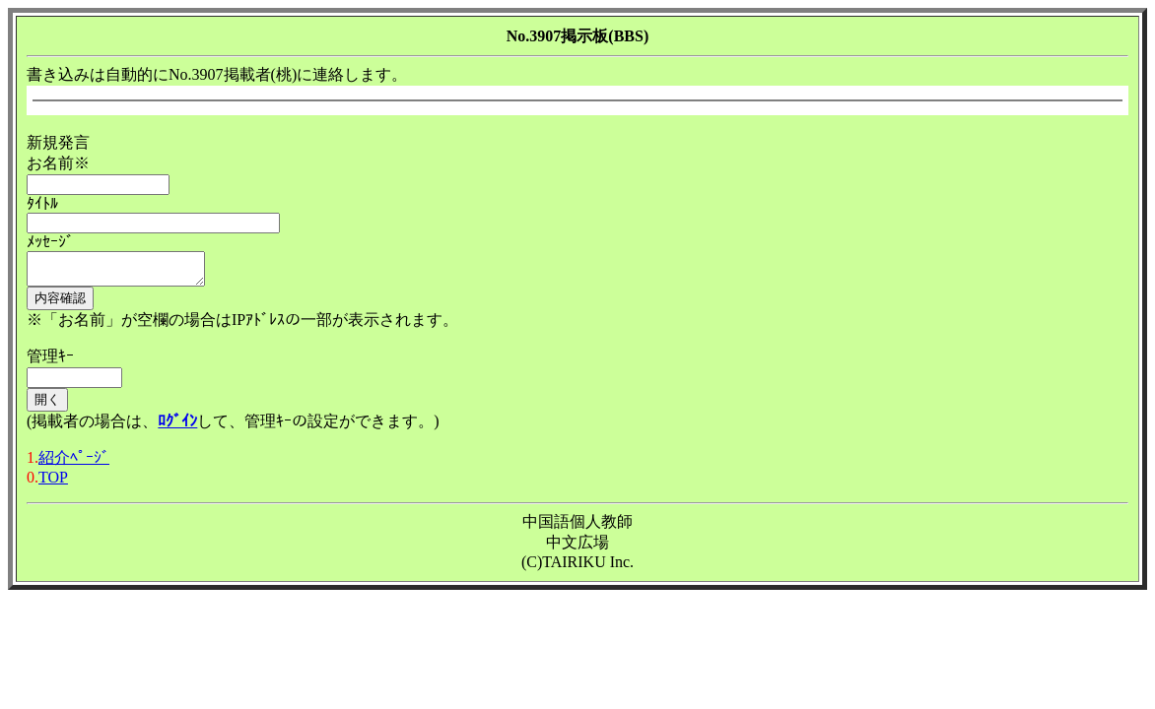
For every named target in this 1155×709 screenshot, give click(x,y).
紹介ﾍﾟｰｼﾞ (73, 463)
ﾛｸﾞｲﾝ (177, 427)
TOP (53, 483)
